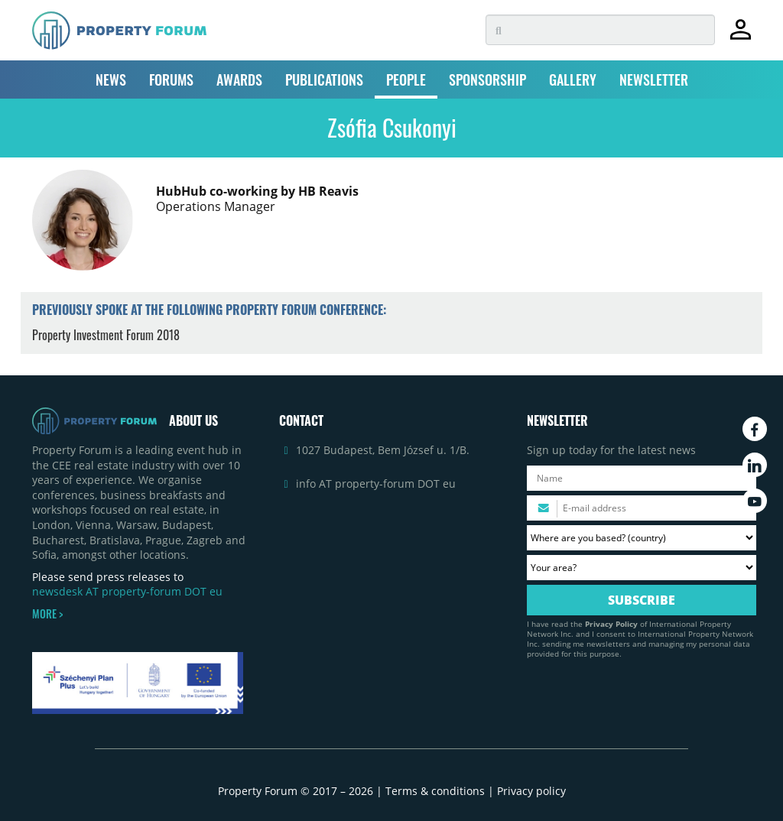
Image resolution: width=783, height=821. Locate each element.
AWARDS (239, 79)
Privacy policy (531, 791)
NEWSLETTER (653, 79)
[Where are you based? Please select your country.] (641, 537)
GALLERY (572, 79)
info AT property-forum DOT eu (376, 483)
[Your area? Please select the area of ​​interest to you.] (641, 567)
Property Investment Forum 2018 (106, 335)
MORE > (47, 613)
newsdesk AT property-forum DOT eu (127, 591)
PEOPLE (406, 79)
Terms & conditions (435, 791)
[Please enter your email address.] (641, 508)
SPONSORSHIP (487, 79)
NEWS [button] (111, 79)
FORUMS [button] (171, 79)
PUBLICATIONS (324, 79)
